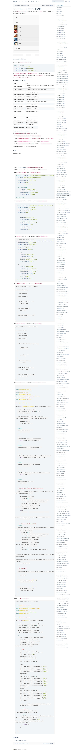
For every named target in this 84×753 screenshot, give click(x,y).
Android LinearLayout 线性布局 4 (62, 63)
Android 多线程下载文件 (60, 421)
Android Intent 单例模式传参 (61, 333)
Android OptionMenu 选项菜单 (61, 216)
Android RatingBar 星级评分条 (61, 149)
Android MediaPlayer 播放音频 (61, 582)
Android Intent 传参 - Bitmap (61, 329)
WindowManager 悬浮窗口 (61, 615)
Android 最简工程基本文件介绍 (61, 36)
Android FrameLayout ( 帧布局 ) (62, 68)
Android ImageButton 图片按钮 (61, 130)
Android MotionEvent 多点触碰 (61, 243)
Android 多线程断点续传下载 (61, 423)
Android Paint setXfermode (61, 500)
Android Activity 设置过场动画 (61, 559)
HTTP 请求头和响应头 (60, 394)
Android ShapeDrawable (60, 467)
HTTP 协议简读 (59, 392)
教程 (25, 1)
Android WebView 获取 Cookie (61, 436)
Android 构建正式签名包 (60, 30)
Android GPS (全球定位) (60, 632)
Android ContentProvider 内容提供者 (62, 300)
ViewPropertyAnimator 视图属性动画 (62, 578)
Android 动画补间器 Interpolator (62, 574)
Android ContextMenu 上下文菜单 (62, 218)
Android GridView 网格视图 (61, 187)
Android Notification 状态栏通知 (62, 203)
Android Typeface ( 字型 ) (61, 525)
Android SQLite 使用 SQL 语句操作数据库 (63, 383)
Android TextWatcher (60, 245)
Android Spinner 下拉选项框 (61, 189)
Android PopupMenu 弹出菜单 (61, 222)
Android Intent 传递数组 (60, 323)
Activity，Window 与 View (61, 264)
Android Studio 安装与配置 (61, 17)
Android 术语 (59, 13)
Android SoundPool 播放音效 (61, 580)
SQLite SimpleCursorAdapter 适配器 (62, 387)
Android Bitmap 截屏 (60, 492)
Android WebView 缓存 (60, 448)
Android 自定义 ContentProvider (62, 304)
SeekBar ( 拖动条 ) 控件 (60, 147)
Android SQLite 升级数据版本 (61, 390)
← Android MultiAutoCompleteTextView (21, 5)
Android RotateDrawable (60, 477)
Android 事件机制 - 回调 (60, 239)
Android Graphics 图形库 (60, 488)
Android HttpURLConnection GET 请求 (63, 398)
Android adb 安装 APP (60, 28)
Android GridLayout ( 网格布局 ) (62, 70)
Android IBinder (59, 281)
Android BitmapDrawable (61, 471)
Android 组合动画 (59, 567)
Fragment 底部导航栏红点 (61, 350)
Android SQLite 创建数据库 (61, 377)
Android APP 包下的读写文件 (61, 358)
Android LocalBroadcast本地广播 (62, 295)
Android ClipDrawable (60, 475)
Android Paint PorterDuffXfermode (62, 502)
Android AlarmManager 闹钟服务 (62, 609)
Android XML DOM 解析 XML (61, 410)
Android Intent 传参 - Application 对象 (63, 331)
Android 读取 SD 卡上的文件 (61, 360)
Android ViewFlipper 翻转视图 (61, 197)
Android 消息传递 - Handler (61, 247)
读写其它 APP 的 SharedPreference (62, 369)
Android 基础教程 (59, 7)
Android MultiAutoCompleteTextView (63, 193)
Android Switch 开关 (60, 139)
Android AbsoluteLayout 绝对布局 (62, 72)
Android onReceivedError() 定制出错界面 (63, 450)
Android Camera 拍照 (60, 588)
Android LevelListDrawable (61, 484)
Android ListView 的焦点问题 (61, 172)
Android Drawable (59, 461)
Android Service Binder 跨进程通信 (62, 287)
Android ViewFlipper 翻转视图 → (48, 5)
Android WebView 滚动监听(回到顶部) (62, 429)
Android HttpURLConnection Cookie (62, 402)
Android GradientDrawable (61, 469)
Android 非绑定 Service (60, 270)
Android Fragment (59, 335)
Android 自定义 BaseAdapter (61, 170)
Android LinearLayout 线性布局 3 (62, 61)
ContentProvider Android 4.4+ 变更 (62, 647)
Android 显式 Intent (60, 316)
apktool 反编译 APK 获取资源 (61, 45)
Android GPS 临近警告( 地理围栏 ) (62, 638)
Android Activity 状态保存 (61, 258)
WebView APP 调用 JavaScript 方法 (62, 442)
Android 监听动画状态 (60, 553)
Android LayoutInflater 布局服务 (62, 617)
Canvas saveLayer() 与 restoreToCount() (63, 538)
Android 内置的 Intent (60, 319)
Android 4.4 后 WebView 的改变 (62, 444)
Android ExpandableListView (20, 738)
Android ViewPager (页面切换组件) (62, 224)
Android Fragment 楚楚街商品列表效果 (63, 354)
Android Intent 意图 (60, 314)
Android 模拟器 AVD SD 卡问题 (61, 362)
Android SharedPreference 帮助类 (62, 373)
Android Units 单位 (60, 53)
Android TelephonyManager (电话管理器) (63, 594)
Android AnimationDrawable (61, 479)
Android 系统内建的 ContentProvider (62, 302)
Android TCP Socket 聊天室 (61, 456)
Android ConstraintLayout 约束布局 (62, 74)
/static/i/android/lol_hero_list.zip (23, 168)
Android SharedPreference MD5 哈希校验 (63, 371)
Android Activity (59, 254)
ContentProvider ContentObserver (62, 306)
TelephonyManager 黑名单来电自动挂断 (63, 599)
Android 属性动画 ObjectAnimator (62, 565)
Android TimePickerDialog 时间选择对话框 (63, 212)
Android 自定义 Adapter (60, 166)
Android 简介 (59, 9)
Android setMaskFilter (60, 498)
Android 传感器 (59, 620)
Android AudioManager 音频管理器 (62, 605)
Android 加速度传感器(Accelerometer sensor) (62, 627)
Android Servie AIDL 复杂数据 (61, 285)
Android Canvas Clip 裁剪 (61, 542)
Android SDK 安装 (59, 642)
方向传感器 (58, 624)
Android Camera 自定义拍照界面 (62, 590)
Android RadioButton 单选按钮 (61, 132)
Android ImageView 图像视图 (61, 118)
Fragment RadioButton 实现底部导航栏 (63, 348)
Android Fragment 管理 (60, 341)
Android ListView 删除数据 (61, 178)
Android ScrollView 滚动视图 (61, 151)
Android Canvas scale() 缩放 (61, 532)
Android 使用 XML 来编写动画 (61, 571)
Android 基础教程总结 (60, 640)
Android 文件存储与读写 (60, 356)
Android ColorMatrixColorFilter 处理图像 (63, 511)
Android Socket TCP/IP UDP (61, 452)
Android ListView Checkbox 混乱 (62, 174)
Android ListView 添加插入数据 (61, 176)
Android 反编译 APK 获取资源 (61, 40)
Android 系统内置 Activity (61, 260)
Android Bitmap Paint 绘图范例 (61, 496)
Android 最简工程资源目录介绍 (61, 38)
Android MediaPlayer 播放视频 (61, 584)
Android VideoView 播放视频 (61, 586)
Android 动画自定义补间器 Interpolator (63, 576)
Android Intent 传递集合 (60, 325)
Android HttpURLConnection (61, 396)
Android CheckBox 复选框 (61, 135)
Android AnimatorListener (61, 569)
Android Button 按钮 (60, 126)
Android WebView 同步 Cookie (61, 438)
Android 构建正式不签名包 (61, 32)
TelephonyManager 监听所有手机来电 (63, 597)
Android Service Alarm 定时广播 (62, 279)
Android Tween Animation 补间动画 (62, 551)
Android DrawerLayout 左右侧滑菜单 (62, 233)
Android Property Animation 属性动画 (63, 563)
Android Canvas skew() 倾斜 (61, 534)
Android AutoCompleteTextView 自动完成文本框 (64, 191)
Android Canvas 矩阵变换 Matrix (62, 544)
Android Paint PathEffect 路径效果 (62, 517)
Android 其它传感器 (60, 630)
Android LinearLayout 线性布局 (61, 57)
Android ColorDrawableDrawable (62, 463)
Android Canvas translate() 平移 (62, 528)
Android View (59, 49)
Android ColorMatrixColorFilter (61, 509)
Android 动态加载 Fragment (61, 339)
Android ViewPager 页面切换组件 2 (62, 226)
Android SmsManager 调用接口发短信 (63, 603)
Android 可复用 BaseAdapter (61, 183)
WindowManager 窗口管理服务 (61, 613)
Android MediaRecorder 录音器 (62, 592)
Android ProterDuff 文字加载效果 (62, 507)
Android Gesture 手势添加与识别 (62, 252)
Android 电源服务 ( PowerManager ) (62, 611)
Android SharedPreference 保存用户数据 (63, 367)
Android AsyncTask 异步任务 (61, 249)
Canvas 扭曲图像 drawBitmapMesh (62, 546)
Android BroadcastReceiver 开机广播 (62, 296)
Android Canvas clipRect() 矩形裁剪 (62, 540)
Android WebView (59, 427)
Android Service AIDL (60, 283)
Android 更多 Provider (60, 308)
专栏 (28, 1)
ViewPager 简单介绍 (60, 352)
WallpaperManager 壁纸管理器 (61, 619)
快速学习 (32, 1)
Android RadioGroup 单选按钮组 (62, 134)
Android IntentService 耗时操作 (61, 275)
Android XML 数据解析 (60, 406)
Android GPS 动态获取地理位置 (61, 636)
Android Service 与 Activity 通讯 (62, 277)
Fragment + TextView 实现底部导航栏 (62, 346)
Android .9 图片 (59, 124)
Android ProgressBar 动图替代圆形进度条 (63, 143)
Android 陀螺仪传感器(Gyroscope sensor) (63, 628)
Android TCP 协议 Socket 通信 (61, 454)
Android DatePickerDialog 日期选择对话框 (63, 210)
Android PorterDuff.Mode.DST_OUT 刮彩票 (63, 505)
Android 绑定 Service (60, 272)
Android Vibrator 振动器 (60, 607)
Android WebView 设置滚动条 (61, 433)
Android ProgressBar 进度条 (61, 141)
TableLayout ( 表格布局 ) (60, 66)
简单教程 (15, 1)
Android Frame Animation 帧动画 (62, 548)
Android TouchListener (60, 237)
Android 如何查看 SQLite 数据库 (62, 381)
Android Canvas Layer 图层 (61, 536)
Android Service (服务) (60, 266)
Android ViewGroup (60, 51)
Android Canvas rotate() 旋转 (61, 530)
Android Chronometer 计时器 (61, 157)
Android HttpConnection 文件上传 (62, 417)
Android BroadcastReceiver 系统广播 (62, 298)
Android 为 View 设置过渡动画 (61, 555)
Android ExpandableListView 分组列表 (63, 195)
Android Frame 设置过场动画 (61, 557)
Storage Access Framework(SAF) (62, 310)
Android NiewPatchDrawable (61, 465)
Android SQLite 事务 (60, 385)
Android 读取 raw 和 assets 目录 (62, 364)
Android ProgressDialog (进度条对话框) (63, 208)
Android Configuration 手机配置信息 (62, 643)
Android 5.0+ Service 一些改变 (61, 289)
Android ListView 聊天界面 (61, 185)
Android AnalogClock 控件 (61, 155)
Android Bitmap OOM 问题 (61, 645)
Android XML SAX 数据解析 (61, 408)
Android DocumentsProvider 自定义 (62, 312)
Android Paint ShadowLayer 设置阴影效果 (63, 523)
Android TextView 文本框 (60, 91)
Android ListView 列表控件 (61, 168)
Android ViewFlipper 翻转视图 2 (62, 199)
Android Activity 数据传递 (61, 262)
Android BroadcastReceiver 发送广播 (62, 293)
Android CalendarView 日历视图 (62, 162)
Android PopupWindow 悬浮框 (61, 214)
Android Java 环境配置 (60, 15)
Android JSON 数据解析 (60, 415)
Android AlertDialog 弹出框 (61, 204)
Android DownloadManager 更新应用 (62, 425)
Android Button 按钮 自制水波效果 (62, 128)
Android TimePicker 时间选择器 (62, 160)
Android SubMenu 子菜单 (61, 220)
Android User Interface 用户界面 (62, 47)
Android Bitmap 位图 (60, 490)
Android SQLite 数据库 (60, 375)
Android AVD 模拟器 (60, 22)
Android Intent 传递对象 (60, 327)
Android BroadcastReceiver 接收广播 (62, 291)
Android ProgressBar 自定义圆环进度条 (63, 145)
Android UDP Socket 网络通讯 (61, 459)
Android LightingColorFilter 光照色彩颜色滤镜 (63, 514)
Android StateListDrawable (61, 486)
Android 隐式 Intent (60, 318)
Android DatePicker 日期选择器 (61, 158)
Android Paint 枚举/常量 (60, 521)
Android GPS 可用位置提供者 (61, 634)
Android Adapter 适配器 (60, 164)
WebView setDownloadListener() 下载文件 (63, 446)
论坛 (22, 1)
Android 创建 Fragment (60, 337)
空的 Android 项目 (22, 166)
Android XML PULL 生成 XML (61, 413)
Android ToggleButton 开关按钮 (62, 137)
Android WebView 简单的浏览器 (62, 431)
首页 (19, 1)
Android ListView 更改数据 (61, 181)
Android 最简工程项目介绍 (61, 34)
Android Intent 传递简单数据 (61, 321)
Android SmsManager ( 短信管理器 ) (62, 601)
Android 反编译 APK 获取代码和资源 (62, 43)
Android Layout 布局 (60, 55)
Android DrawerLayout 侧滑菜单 (62, 231)
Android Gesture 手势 (60, 250)
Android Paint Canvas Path (61, 494)
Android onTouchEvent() (60, 241)
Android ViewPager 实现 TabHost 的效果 (63, 229)
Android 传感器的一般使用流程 (61, 622)
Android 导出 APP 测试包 (60, 26)
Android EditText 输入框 (60, 109)
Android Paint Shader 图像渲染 (61, 519)
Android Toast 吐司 (60, 201)
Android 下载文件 (59, 419)
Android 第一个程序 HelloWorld (62, 20)
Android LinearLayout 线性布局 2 (62, 59)
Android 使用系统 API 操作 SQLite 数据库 (63, 379)
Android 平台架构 (59, 11)
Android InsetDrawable (60, 473)
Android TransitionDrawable (61, 482)
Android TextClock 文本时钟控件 (62, 153)
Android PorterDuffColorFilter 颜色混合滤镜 (63, 515)
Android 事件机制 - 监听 (60, 235)
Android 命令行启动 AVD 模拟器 (62, 24)
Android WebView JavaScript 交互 (62, 440)
